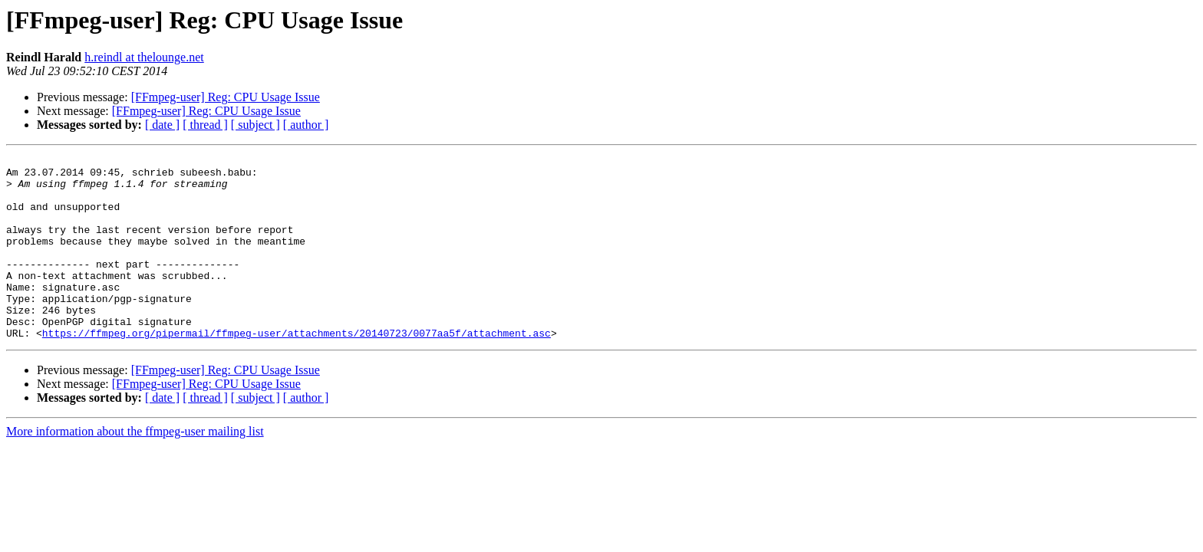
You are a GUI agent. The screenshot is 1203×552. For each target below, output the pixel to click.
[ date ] (162, 124)
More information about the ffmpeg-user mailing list (135, 468)
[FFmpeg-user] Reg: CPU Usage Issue (225, 97)
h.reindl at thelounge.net (144, 57)
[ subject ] (255, 124)
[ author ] (306, 124)
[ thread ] (205, 124)
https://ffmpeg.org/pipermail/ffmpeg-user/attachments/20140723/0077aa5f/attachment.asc (296, 369)
